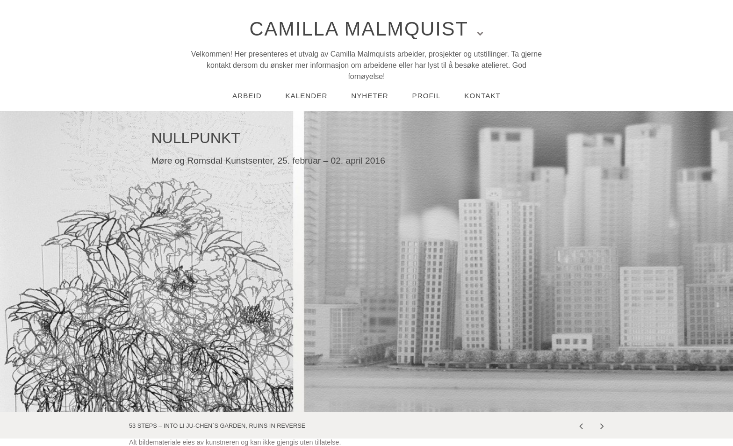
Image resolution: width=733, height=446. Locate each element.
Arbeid (247, 96)
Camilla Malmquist (359, 29)
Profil (426, 96)
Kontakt (482, 96)
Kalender (306, 96)
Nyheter (369, 96)
